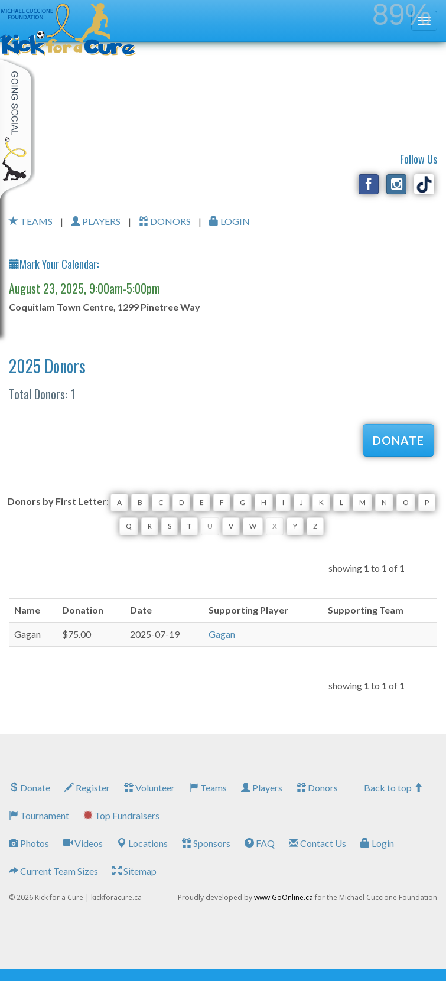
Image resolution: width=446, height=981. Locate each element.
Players (261, 787)
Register (87, 787)
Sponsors (206, 843)
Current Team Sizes (53, 870)
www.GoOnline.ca (283, 897)
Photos (29, 843)
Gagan (222, 634)
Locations (142, 843)
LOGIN (229, 221)
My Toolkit (17, 129)
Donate (29, 787)
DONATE (398, 440)
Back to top (393, 787)
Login (377, 843)
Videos (83, 843)
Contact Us (317, 843)
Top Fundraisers (121, 815)
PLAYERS (96, 221)
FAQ (260, 843)
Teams (208, 787)
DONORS (165, 221)
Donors (317, 787)
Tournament (39, 815)
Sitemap (134, 870)
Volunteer (149, 787)
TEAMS (31, 221)
